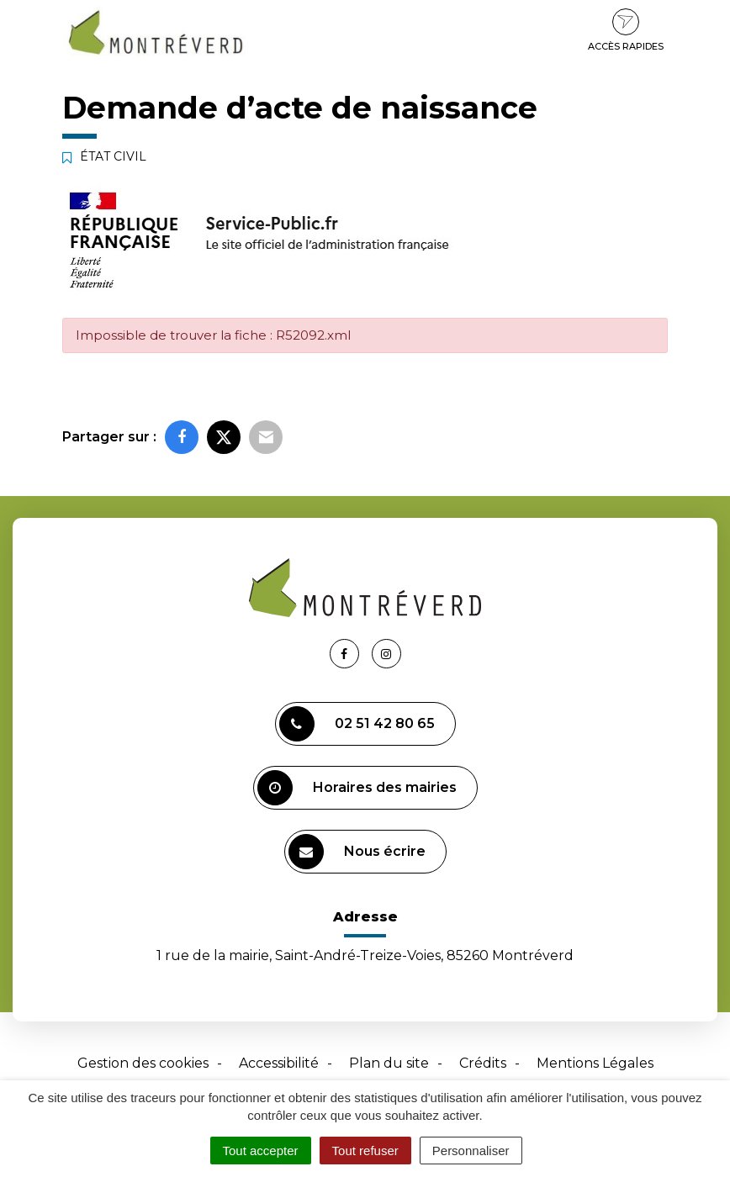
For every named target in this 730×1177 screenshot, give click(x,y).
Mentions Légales (595, 1063)
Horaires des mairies (357, 787)
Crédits (482, 1063)
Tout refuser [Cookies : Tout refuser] (365, 1150)
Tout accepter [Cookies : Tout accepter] (261, 1150)
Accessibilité (279, 1063)
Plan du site (389, 1063)
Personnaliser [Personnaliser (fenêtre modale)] (471, 1150)
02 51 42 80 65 (357, 724)
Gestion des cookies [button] (143, 1063)
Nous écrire (357, 851)
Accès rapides (626, 30)
